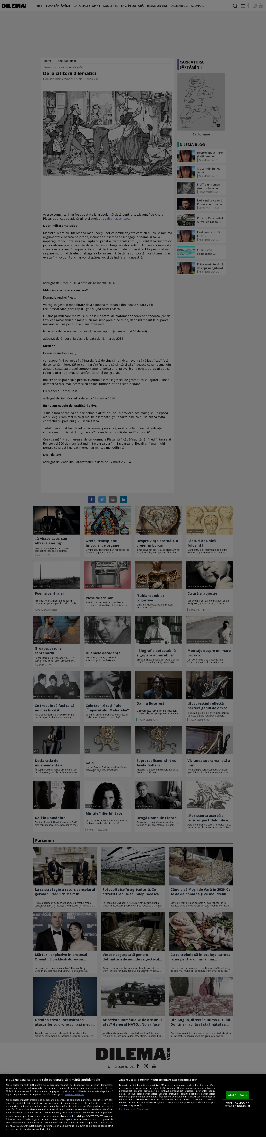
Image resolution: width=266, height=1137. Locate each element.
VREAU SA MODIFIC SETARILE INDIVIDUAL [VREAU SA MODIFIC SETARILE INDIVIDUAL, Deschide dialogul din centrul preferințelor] (238, 1104)
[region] (133, 1105)
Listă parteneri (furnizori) (133, 1109)
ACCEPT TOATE (237, 1094)
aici (69, 1116)
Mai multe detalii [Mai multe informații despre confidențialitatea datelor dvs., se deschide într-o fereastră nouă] (74, 1094)
